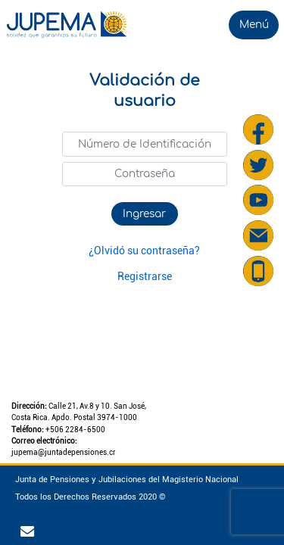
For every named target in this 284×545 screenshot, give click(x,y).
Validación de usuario (144, 91)
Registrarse (144, 276)
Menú (254, 24)
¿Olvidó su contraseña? (144, 250)
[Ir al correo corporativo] (29, 532)
